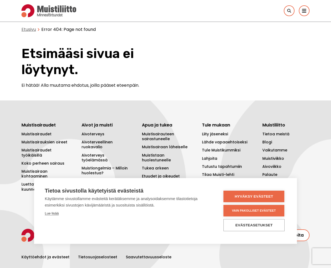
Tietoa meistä (275, 134)
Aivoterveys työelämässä (95, 157)
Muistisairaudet (36, 134)
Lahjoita (209, 158)
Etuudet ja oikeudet (161, 176)
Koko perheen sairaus (42, 163)
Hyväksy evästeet (254, 196)
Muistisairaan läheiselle (164, 146)
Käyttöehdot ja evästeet (45, 257)
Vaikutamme (274, 150)
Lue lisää (52, 213)
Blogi (267, 142)
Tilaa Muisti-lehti (218, 174)
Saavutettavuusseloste (148, 257)
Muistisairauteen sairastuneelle (158, 136)
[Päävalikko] (304, 10)
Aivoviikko (271, 166)
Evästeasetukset (254, 225)
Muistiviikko (273, 158)
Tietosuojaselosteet (97, 257)
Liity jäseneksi (215, 134)
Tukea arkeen (155, 168)
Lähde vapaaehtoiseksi (224, 142)
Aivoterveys (93, 134)
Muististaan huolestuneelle (156, 157)
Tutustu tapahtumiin (222, 166)
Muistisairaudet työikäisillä (36, 152)
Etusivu (28, 29)
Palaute (269, 174)
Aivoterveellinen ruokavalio (97, 144)
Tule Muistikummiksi (221, 150)
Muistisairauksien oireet (44, 142)
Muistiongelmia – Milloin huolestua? (105, 170)
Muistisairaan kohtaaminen (34, 174)
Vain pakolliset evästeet (254, 210)
